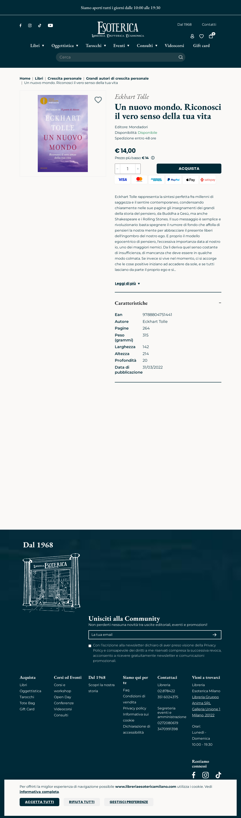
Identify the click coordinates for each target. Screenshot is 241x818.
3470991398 (168, 729)
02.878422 (166, 691)
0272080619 (168, 723)
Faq (126, 690)
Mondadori (138, 127)
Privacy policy (134, 708)
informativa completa (39, 792)
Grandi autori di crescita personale (117, 78)
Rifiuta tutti (82, 801)
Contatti (209, 24)
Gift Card (27, 709)
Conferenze (64, 703)
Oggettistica (30, 691)
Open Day (62, 697)
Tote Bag (27, 703)
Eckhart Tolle (132, 96)
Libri (39, 78)
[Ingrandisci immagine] (22, 92)
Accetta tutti (39, 801)
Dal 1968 (184, 24)
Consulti (61, 715)
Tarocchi (27, 697)
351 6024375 (168, 697)
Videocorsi (63, 709)
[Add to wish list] (98, 100)
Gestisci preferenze (129, 801)
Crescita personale (65, 78)
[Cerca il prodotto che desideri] (116, 57)
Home (25, 78)
